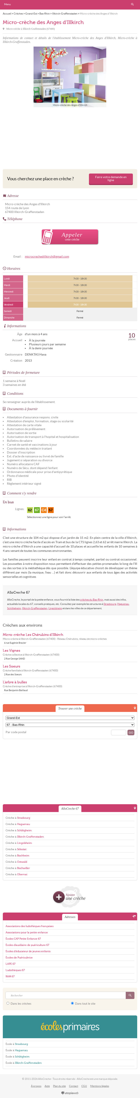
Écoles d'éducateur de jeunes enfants (28, 951)
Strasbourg (110, 604)
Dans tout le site (83, 1003)
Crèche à (18, 817)
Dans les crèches (18, 1003)
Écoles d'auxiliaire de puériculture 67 (27, 945)
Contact (73, 1086)
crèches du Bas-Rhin (91, 599)
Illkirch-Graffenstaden (34, 608)
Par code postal (16, 732)
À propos (36, 1086)
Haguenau (123, 604)
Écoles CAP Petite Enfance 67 (23, 938)
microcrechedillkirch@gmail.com (47, 256)
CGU (84, 1086)
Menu (7, 4)
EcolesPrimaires (70, 1026)
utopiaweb (70, 1093)
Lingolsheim (55, 608)
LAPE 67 (10, 963)
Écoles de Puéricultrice (19, 957)
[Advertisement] (69, 137)
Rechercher (132, 4)
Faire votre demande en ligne (111, 178)
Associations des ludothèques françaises (29, 926)
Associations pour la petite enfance (27, 932)
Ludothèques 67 (15, 970)
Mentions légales (99, 1086)
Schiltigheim (14, 608)
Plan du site (59, 1086)
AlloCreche (70, 5)
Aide (47, 1086)
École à (17, 1044)
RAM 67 (10, 976)
